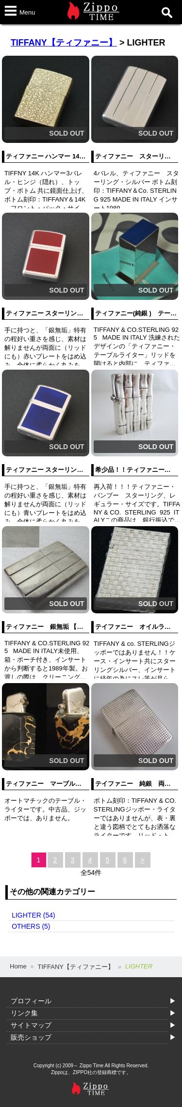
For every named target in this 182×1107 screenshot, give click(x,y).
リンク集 (24, 1013)
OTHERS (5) (31, 926)
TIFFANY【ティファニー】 (64, 42)
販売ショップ (31, 1037)
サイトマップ (31, 1025)
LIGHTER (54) (33, 915)
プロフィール (31, 1001)
